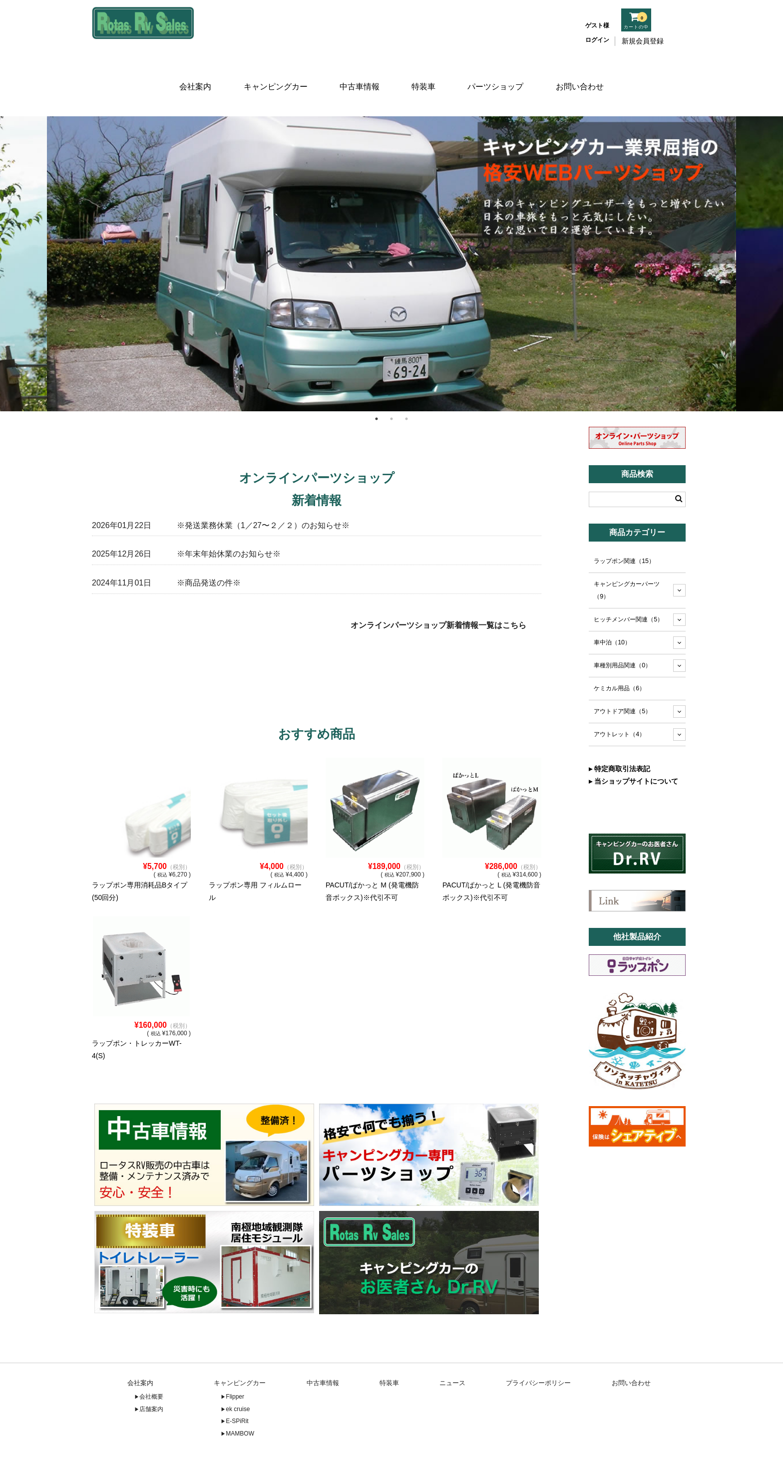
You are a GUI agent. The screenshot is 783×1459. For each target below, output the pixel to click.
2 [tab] (391, 388)
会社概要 (151, 1366)
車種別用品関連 (622, 635)
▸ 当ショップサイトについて (633, 751)
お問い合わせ (582, 73)
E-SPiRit (237, 1391)
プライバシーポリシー (538, 1353)
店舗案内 (151, 1378)
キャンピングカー (274, 73)
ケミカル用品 (619, 657)
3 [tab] (406, 388)
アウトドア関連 (622, 680)
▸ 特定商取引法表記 (619, 739)
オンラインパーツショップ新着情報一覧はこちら (438, 595)
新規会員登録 (643, 41)
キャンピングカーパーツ (627, 560)
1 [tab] (377, 388)
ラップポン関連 (624, 531)
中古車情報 (358, 73)
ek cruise (238, 1378)
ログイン (597, 39)
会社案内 (193, 73)
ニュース (452, 1353)
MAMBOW (240, 1403)
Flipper (235, 1366)
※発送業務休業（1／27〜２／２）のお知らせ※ (263, 495)
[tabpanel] (391, 233)
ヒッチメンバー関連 (628, 589)
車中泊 (612, 612)
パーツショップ (498, 73)
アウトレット (619, 703)
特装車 (424, 73)
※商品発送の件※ (209, 553)
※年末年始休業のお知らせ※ (229, 524)
